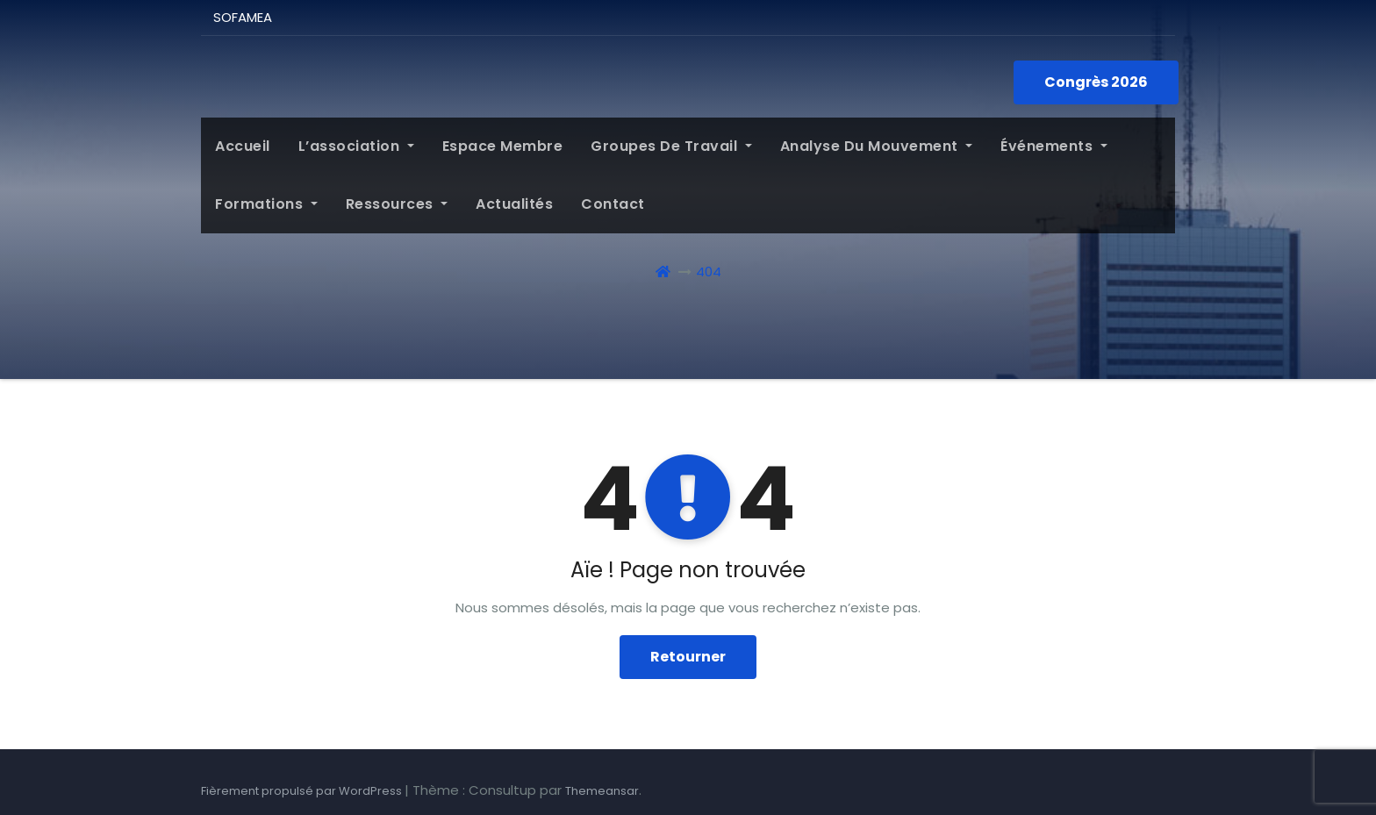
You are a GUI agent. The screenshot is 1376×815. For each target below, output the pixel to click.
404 (708, 271)
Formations (266, 204)
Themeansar (602, 791)
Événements (1053, 146)
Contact (613, 204)
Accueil (242, 146)
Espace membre (502, 146)
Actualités (514, 204)
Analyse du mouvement (876, 146)
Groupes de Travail (671, 146)
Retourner (688, 657)
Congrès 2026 (1096, 82)
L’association (356, 146)
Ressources (397, 204)
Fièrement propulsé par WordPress (303, 791)
